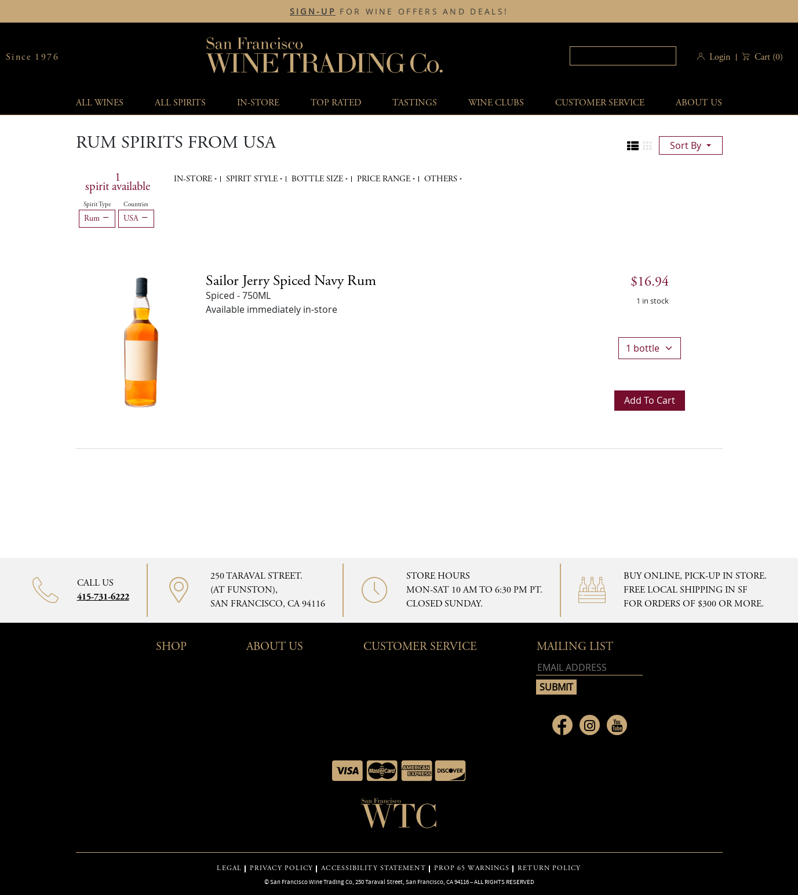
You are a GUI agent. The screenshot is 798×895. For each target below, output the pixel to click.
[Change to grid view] (647, 146)
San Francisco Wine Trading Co (325, 57)
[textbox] (623, 55)
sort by (687, 145)
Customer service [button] (599, 103)
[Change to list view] (633, 146)
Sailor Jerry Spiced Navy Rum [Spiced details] (291, 281)
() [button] (767, 57)
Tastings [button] (414, 103)
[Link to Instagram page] (590, 725)
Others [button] (442, 179)
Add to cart (649, 400)
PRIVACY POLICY (281, 868)
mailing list (575, 647)
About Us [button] (699, 103)
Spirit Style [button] (253, 179)
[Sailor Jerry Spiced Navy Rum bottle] (141, 341)
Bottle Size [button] (318, 179)
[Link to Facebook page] (562, 725)
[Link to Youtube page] (617, 725)
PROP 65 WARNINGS (472, 868)
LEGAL (229, 868)
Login (719, 57)
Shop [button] (171, 647)
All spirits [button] (180, 103)
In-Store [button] (258, 103)
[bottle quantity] (649, 348)
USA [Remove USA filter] (136, 218)
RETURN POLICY (549, 868)
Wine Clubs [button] (496, 103)
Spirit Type (97, 204)
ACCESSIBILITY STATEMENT (373, 868)
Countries (135, 204)
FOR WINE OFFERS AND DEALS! (399, 11)
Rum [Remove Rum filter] (97, 218)
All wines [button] (99, 103)
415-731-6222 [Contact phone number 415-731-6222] (103, 597)
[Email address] (589, 667)
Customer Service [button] (420, 647)
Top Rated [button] (336, 103)
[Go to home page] (399, 817)
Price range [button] (385, 179)
